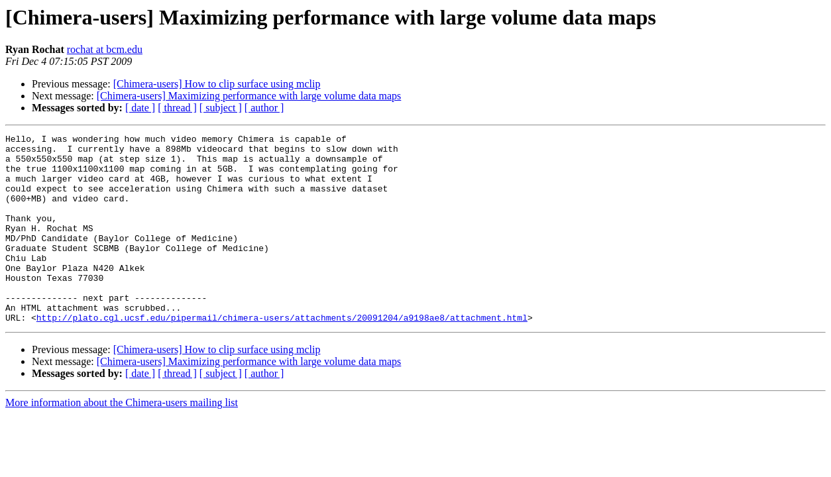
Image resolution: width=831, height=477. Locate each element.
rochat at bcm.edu (104, 49)
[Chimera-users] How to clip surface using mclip (217, 83)
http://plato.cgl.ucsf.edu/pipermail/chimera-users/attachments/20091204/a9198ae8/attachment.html (281, 355)
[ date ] (140, 107)
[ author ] (264, 107)
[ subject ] (220, 107)
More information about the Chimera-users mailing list (121, 440)
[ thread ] (177, 107)
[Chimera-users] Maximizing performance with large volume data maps (249, 95)
